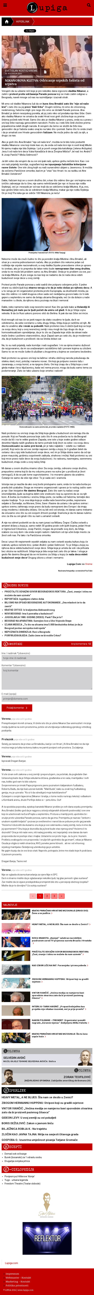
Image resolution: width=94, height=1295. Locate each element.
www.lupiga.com (25, 1290)
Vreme (88, 564)
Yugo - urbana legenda (16, 1180)
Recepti (12, 1147)
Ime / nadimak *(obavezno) (47, 656)
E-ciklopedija (18, 1170)
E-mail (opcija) (47, 697)
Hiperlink (22, 21)
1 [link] (40, 896)
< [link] (33, 896)
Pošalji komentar (17, 708)
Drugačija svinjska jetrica (17, 1161)
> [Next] (61, 896)
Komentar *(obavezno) (47, 677)
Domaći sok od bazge (16, 1153)
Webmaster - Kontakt (17, 1277)
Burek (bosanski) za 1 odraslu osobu (23, 1157)
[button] (5, 4)
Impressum (11, 1273)
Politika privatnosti (16, 1285)
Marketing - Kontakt (17, 1281)
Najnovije (10, 904)
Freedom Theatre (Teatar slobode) (22, 1183)
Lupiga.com (11, 1263)
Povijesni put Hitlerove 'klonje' (20, 1176)
